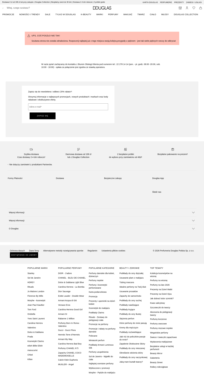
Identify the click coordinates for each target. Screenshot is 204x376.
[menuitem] (10, 14)
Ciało (153, 14)
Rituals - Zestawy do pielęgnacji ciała (98, 318)
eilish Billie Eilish (35, 346)
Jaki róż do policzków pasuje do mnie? (132, 338)
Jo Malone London (35, 291)
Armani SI (62, 314)
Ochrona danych (17, 251)
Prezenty (179, 2)
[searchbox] (27, 8)
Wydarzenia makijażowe (161, 342)
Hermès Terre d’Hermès (69, 335)
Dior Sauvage (64, 291)
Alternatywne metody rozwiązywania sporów (63, 251)
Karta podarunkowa (98, 292)
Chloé (30, 355)
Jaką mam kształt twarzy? (131, 362)
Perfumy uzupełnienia (99, 352)
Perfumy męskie (96, 280)
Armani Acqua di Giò (67, 300)
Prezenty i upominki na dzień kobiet (102, 302)
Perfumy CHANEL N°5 (68, 348)
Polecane (93, 336)
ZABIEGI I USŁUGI (194, 2)
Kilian (29, 359)
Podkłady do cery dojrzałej (131, 273)
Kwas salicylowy (157, 303)
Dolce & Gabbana (35, 332)
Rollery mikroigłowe (159, 367)
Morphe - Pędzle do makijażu (102, 372)
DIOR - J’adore (65, 273)
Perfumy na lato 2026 (160, 285)
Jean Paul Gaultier (35, 305)
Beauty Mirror (156, 353)
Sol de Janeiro (34, 278)
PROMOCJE (8, 14)
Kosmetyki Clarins (35, 341)
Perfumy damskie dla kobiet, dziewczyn (101, 274)
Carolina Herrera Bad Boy (69, 344)
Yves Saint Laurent (36, 318)
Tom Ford (31, 309)
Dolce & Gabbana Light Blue (71, 282)
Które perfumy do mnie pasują (133, 323)
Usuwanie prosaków (128, 291)
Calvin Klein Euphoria (68, 360)
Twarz (141, 14)
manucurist (32, 350)
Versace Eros (64, 305)
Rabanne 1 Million (66, 318)
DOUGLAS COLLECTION (186, 14)
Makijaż (127, 14)
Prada (30, 337)
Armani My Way (65, 339)
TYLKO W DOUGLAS (66, 14)
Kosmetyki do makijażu (99, 308)
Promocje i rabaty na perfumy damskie (102, 330)
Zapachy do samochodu (130, 296)
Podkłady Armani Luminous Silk (101, 346)
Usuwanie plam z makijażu (131, 278)
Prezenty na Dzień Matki (161, 289)
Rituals (30, 287)
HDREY (31, 282)
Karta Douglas (150, 2)
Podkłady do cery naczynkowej (133, 357)
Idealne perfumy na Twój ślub (132, 287)
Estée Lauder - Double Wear (71, 296)
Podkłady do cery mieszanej (132, 348)
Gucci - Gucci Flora (67, 330)
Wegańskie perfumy (159, 333)
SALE (47, 14)
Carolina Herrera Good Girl (70, 309)
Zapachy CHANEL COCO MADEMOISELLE (69, 354)
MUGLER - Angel (66, 364)
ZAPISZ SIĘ (42, 116)
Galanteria (155, 358)
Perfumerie (166, 2)
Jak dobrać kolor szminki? (162, 298)
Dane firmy (34, 251)
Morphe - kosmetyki (36, 300)
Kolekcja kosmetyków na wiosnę (161, 274)
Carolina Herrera (35, 323)
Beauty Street (156, 362)
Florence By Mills (35, 296)
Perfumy (113, 14)
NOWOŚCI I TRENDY (29, 14)
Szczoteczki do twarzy (160, 307)
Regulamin (92, 251)
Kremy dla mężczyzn (128, 327)
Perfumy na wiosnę (158, 280)
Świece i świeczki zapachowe (163, 337)
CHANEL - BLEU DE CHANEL (72, 278)
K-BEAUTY (86, 14)
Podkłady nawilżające (129, 305)
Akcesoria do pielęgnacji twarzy (161, 313)
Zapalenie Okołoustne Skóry (132, 344)
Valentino (31, 327)
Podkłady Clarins (96, 312)
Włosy (165, 14)
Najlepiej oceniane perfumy (101, 363)
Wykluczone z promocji (99, 368)
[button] (102, 212)
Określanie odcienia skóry (131, 353)
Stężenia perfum (126, 318)
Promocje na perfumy (98, 324)
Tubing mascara (126, 282)
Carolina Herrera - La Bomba (71, 287)
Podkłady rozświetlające (130, 332)
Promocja (93, 296)
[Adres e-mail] (68, 106)
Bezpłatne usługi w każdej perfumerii (162, 347)
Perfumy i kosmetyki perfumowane (98, 286)
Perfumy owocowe (158, 324)
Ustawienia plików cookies (113, 251)
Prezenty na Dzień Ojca (161, 294)
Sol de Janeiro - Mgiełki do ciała (101, 358)
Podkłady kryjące (127, 309)
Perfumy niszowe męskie (161, 328)
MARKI (99, 14)
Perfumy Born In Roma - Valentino (69, 324)
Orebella (31, 314)
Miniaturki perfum (97, 340)
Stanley (30, 273)
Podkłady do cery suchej (130, 300)
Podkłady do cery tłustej (130, 314)
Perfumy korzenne (158, 319)
